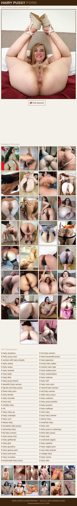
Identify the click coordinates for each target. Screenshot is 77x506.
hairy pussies (45, 405)
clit (3, 409)
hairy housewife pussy (49, 357)
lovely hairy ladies (47, 364)
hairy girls (6, 443)
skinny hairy (45, 419)
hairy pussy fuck (9, 436)
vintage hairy (45, 454)
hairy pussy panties (48, 402)
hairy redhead (46, 409)
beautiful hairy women (11, 384)
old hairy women (47, 391)
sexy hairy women (47, 415)
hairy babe (6, 374)
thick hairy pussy (47, 433)
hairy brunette (8, 398)
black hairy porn (8, 391)
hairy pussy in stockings (50, 429)
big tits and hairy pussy (11, 388)
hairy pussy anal (9, 357)
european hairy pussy (11, 426)
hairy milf (44, 381)
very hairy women (47, 450)
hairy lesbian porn (47, 370)
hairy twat (44, 436)
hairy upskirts (45, 443)
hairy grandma (8, 447)
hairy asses (7, 367)
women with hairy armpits (13, 360)
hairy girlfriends (8, 440)
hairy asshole (7, 370)
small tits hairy (46, 422)
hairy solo (44, 426)
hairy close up (8, 412)
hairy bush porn (8, 454)
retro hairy (44, 412)
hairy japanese (46, 360)
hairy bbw (6, 377)
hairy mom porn (46, 384)
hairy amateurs (8, 353)
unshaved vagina (47, 440)
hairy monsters (8, 457)
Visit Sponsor (37, 103)
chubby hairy (7, 405)
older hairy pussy (47, 395)
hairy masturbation (48, 374)
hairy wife (44, 461)
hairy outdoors (46, 398)
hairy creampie (8, 415)
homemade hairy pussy (12, 461)
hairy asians (7, 364)
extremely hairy (8, 429)
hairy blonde (7, 395)
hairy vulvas (45, 457)
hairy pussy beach (9, 381)
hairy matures (46, 377)
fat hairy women (8, 433)
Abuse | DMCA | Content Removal (24, 500)
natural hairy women (48, 388)
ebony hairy (7, 422)
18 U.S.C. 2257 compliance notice (52, 500)
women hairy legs (47, 367)
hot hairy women (47, 353)
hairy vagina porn (47, 447)
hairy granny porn (9, 450)
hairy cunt (6, 419)
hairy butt (6, 402)
